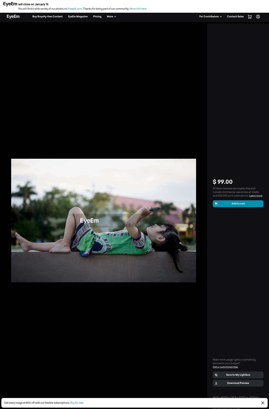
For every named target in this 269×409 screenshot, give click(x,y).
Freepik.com (75, 8)
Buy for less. (77, 402)
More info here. (138, 8)
